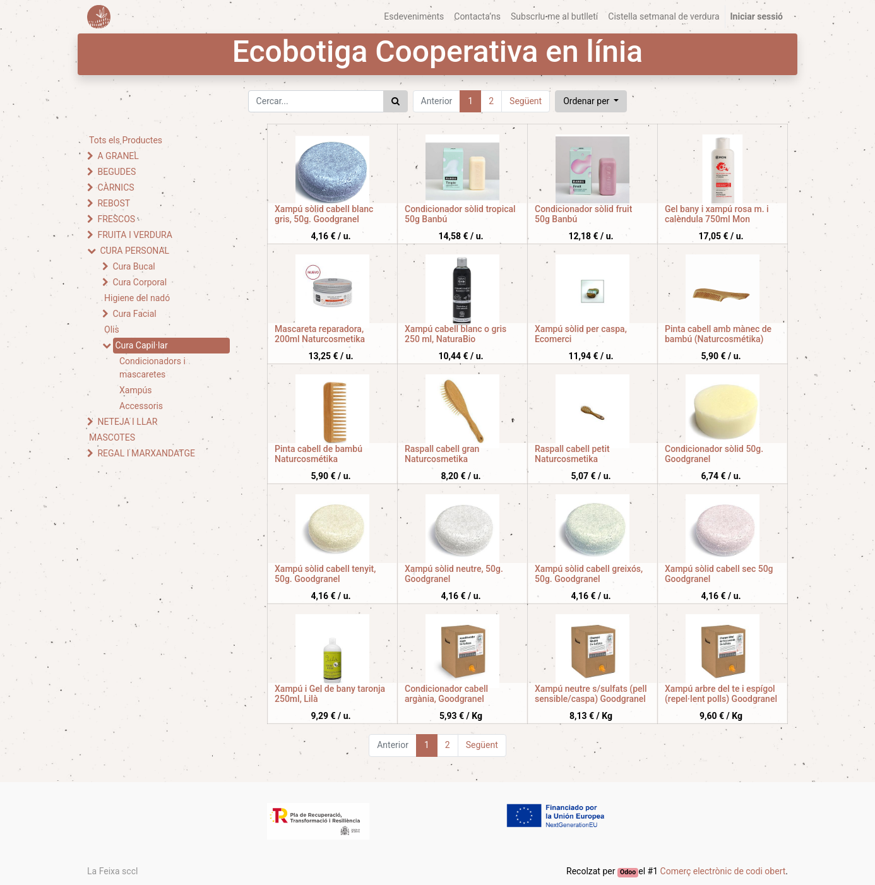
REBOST (113, 203)
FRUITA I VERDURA (134, 235)
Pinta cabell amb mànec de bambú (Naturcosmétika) (718, 334)
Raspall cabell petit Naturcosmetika (572, 454)
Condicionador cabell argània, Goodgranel (446, 694)
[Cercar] (395, 101)
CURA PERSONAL (134, 251)
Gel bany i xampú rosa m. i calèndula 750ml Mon (717, 214)
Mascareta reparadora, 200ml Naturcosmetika (320, 334)
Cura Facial (134, 314)
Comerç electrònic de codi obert (723, 871)
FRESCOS (116, 219)
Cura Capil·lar (141, 345)
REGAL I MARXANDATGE (146, 453)
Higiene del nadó (137, 298)
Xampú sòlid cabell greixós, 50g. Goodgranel (589, 574)
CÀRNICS (115, 187)
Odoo (628, 872)
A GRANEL (117, 156)
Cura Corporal (139, 282)
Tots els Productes (125, 140)
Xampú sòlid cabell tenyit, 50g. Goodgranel (325, 574)
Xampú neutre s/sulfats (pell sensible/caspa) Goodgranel (591, 694)
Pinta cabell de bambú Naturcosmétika (318, 454)
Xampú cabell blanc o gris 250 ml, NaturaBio (455, 334)
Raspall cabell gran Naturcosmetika (442, 454)
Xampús (135, 390)
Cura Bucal (133, 266)
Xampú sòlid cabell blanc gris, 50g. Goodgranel (324, 214)
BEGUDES (116, 172)
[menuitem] (414, 16)
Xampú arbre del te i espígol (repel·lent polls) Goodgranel (721, 694)
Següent (525, 101)
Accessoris (141, 406)
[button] (591, 101)
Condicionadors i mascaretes (152, 367)
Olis (111, 329)
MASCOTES (112, 437)
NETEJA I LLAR (127, 422)
